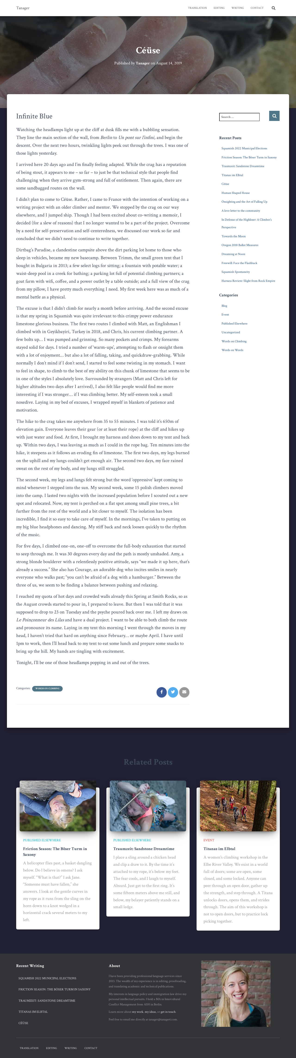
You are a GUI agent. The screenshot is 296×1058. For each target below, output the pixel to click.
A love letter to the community (241, 211)
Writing (237, 8)
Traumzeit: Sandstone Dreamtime (243, 166)
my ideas (150, 1012)
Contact (257, 8)
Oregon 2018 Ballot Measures (240, 245)
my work (137, 1012)
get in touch (168, 1012)
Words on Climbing (47, 688)
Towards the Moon (234, 236)
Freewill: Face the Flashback (239, 263)
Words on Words (232, 350)
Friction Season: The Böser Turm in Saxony (249, 157)
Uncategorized (231, 332)
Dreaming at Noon (233, 254)
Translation (197, 8)
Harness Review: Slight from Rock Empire (248, 281)
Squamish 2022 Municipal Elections (244, 148)
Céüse (225, 184)
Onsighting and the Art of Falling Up (244, 202)
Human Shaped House (236, 193)
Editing (219, 8)
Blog (224, 306)
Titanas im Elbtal (232, 175)
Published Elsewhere (234, 323)
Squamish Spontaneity (236, 272)
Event (225, 315)
